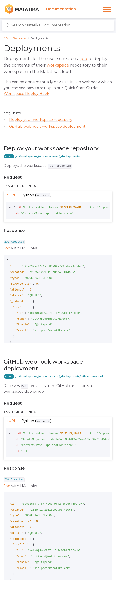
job (84, 58)
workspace (58, 65)
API (6, 38)
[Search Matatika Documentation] (58, 25)
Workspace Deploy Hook (26, 93)
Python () (37, 195)
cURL (11, 195)
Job (7, 248)
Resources (19, 38)
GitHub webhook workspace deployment (47, 126)
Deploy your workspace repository (40, 119)
